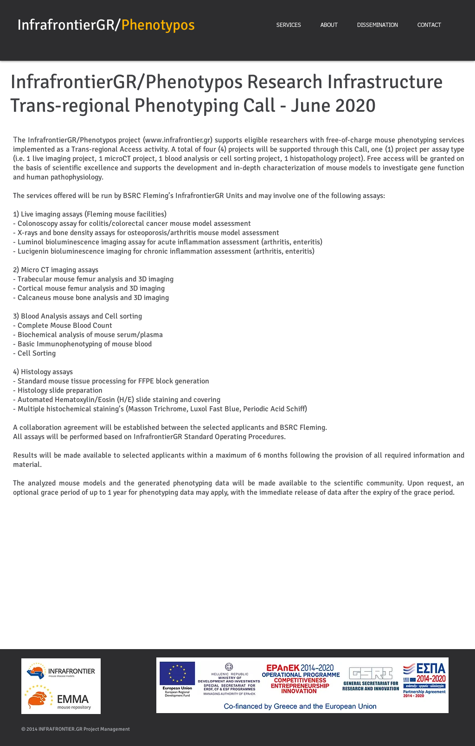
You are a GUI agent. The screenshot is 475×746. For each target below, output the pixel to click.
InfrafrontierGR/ (69, 25)
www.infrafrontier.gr (177, 140)
